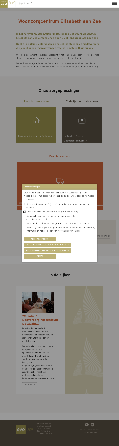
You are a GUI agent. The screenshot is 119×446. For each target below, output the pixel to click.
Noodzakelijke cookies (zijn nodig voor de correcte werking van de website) (57, 206)
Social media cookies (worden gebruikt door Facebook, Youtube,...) (57, 223)
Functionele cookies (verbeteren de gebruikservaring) (52, 212)
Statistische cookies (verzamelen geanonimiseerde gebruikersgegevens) (50, 218)
